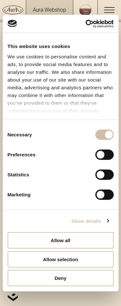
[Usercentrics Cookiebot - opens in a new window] (86, 23)
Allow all (60, 240)
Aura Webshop (49, 10)
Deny (60, 278)
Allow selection (60, 259)
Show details (86, 220)
